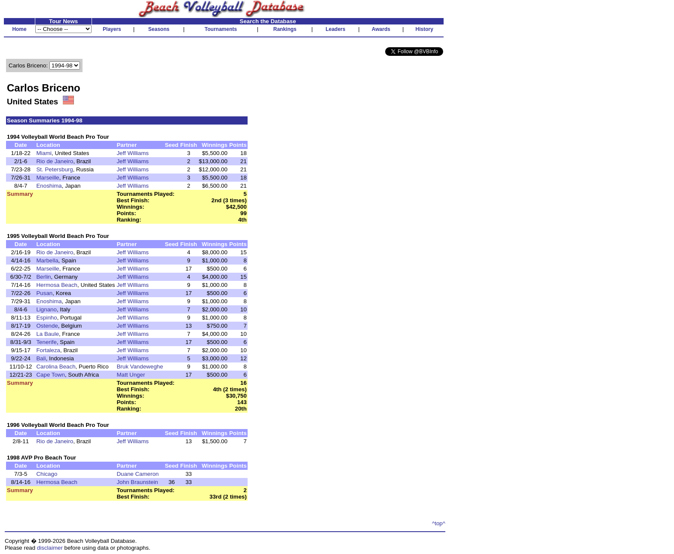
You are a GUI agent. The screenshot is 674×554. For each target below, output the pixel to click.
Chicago (46, 474)
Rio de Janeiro (54, 161)
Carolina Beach (55, 366)
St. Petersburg (54, 169)
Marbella (47, 260)
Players (112, 29)
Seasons (158, 29)
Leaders (335, 29)
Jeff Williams (132, 153)
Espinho (46, 317)
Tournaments (221, 29)
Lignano (46, 309)
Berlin (43, 277)
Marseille (47, 177)
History (424, 29)
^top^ (438, 523)
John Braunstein (137, 482)
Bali (41, 358)
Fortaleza (48, 350)
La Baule (47, 334)
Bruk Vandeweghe (139, 366)
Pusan (44, 293)
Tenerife (46, 342)
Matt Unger (130, 374)
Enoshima (48, 186)
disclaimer (50, 548)
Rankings (285, 29)
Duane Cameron (137, 474)
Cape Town (50, 374)
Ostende (47, 326)
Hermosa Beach (56, 285)
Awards (381, 29)
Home (19, 29)
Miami (44, 153)
